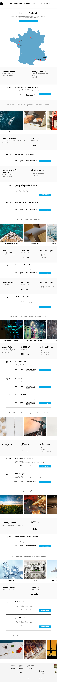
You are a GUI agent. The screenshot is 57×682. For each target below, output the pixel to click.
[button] (18, 3)
